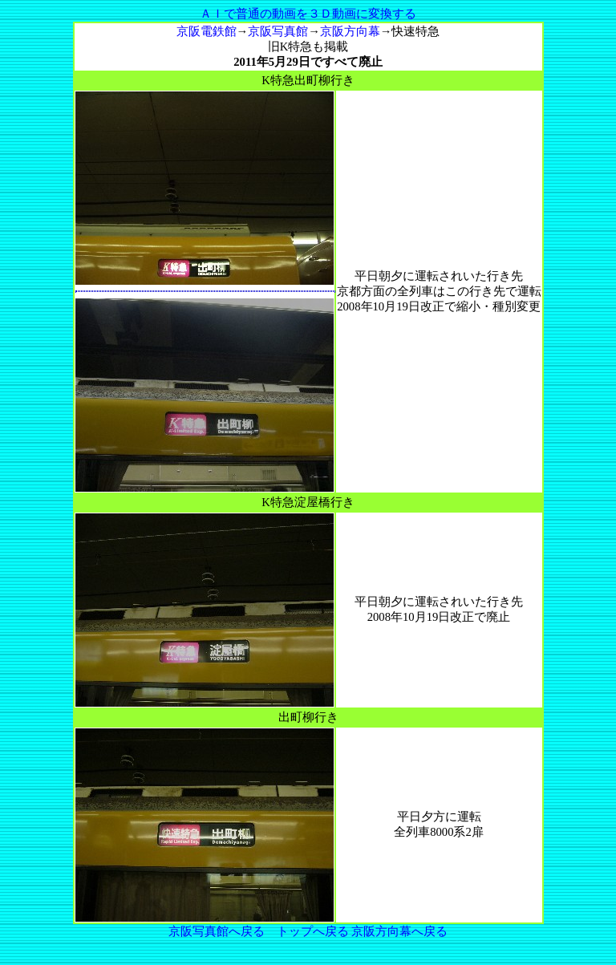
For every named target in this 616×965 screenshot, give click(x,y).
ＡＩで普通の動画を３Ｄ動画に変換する (308, 13)
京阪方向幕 (350, 31)
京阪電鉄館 (206, 31)
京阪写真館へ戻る (216, 931)
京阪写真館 (278, 31)
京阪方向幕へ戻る (399, 931)
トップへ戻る (313, 931)
